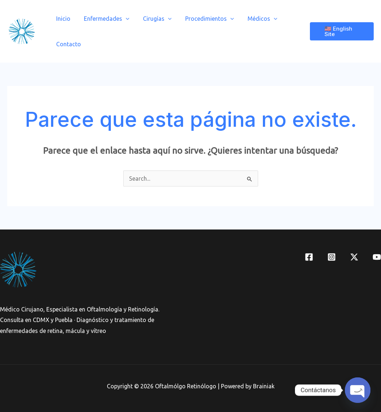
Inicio (62, 18)
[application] (123, 18)
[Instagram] (331, 257)
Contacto (67, 44)
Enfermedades (104, 18)
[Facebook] (309, 257)
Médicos (254, 18)
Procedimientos (202, 18)
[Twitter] (354, 257)
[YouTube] (377, 257)
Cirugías (152, 18)
